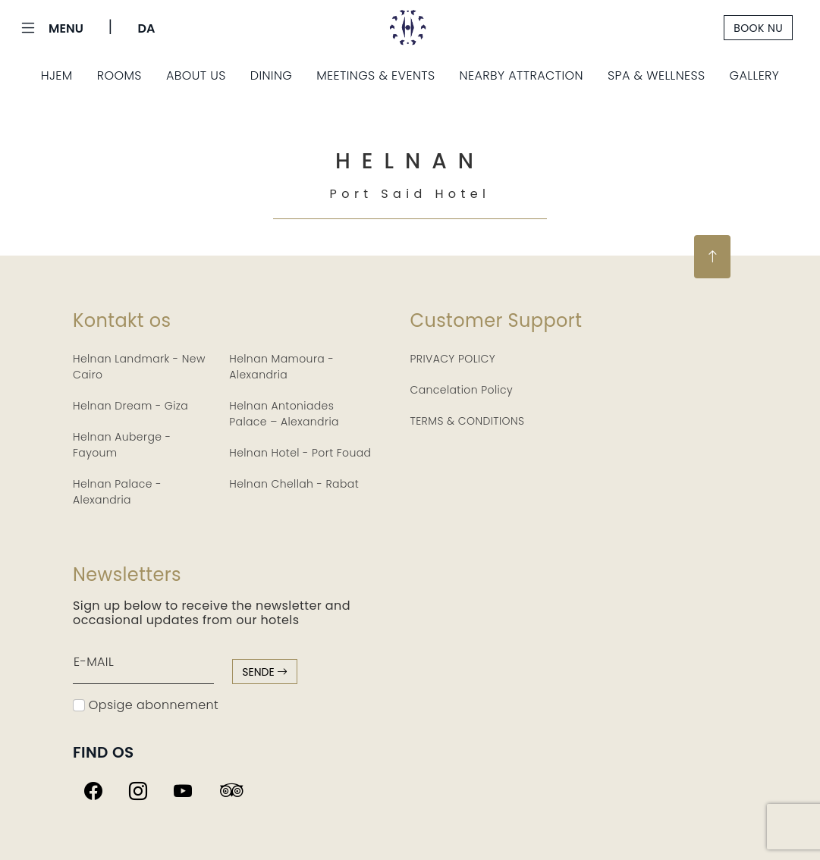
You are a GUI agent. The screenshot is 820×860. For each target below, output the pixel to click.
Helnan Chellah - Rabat (294, 483)
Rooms (119, 75)
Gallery (755, 75)
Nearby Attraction (521, 75)
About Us (196, 75)
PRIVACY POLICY (453, 358)
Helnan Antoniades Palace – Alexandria (284, 413)
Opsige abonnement (145, 705)
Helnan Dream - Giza (130, 405)
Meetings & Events (375, 75)
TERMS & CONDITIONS (467, 420)
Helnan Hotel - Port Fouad (300, 452)
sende (264, 672)
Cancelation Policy (462, 389)
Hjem (57, 75)
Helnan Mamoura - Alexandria (281, 366)
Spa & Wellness (656, 75)
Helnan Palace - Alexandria (117, 491)
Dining (271, 75)
